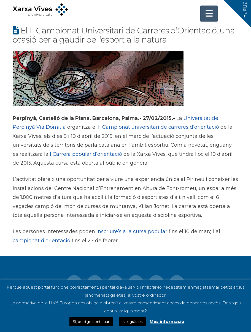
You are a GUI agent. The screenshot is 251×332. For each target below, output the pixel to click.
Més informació (167, 321)
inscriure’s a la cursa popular (131, 231)
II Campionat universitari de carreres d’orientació (158, 127)
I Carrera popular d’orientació (86, 154)
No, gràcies (132, 321)
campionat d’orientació (41, 241)
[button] (209, 14)
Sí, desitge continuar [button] (91, 321)
